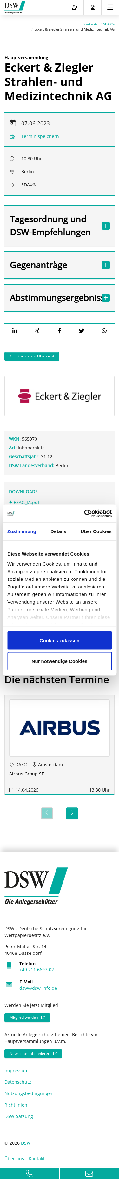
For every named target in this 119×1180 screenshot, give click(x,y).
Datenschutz (17, 1079)
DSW (26, 1140)
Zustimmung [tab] (21, 531)
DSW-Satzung (18, 1113)
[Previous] (47, 810)
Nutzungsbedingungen (29, 1090)
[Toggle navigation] (110, 7)
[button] (15, 327)
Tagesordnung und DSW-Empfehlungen (53, 222)
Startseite (90, 20)
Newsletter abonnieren (30, 1050)
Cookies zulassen (60, 640)
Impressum (16, 1067)
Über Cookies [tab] (96, 531)
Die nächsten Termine (56, 676)
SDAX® (109, 20)
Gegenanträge (53, 261)
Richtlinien (15, 1102)
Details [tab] (58, 531)
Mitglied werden (24, 1014)
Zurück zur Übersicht (35, 353)
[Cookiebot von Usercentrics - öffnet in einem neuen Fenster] (85, 514)
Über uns (14, 1155)
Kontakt (37, 1155)
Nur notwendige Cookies (60, 661)
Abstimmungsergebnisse (53, 294)
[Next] (72, 810)
